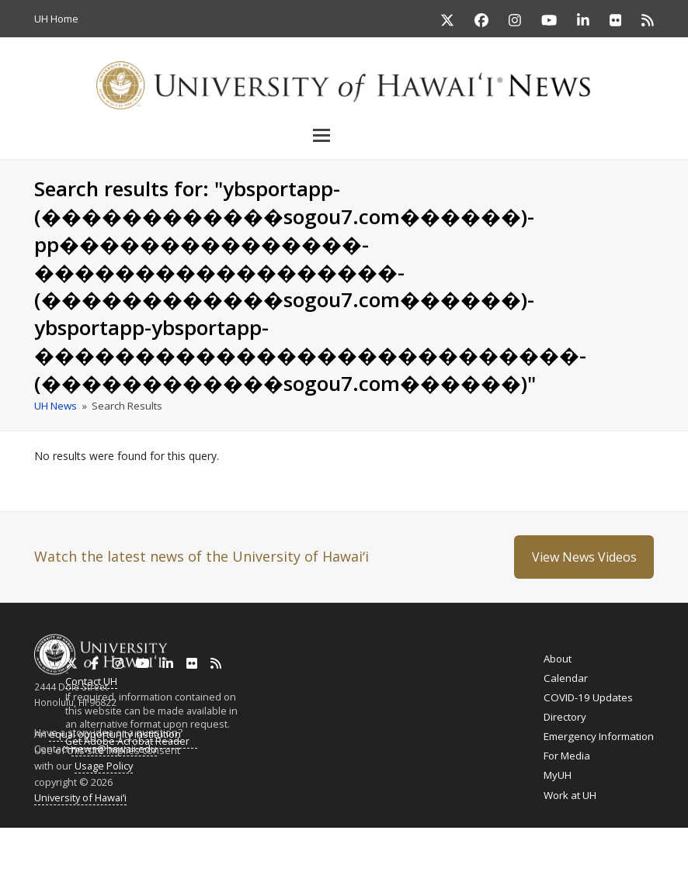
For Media (567, 756)
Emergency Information (599, 736)
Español (622, 860)
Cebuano (410, 859)
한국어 (587, 860)
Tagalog (363, 859)
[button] (344, 135)
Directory (565, 717)
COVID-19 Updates (588, 697)
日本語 (559, 860)
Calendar (566, 678)
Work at (570, 795)
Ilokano (321, 859)
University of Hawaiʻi (80, 797)
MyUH (558, 775)
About (558, 659)
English (16, 859)
